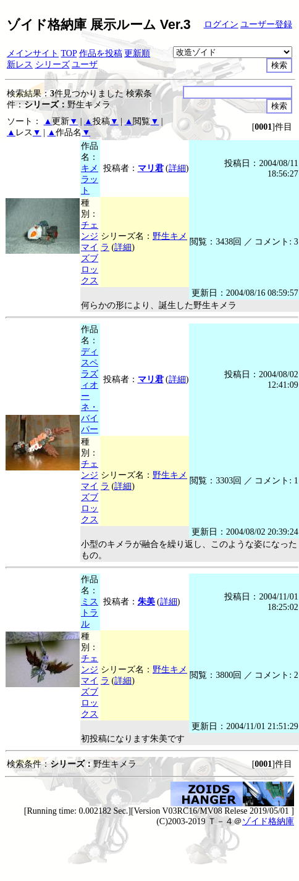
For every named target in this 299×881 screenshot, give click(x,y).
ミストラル (89, 612)
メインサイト (33, 53)
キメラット (89, 179)
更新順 (137, 53)
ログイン (221, 24)
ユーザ (85, 64)
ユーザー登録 (266, 24)
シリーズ (52, 64)
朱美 (146, 601)
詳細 (177, 168)
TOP (69, 53)
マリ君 (151, 168)
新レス (20, 64)
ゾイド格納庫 (268, 821)
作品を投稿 (100, 53)
